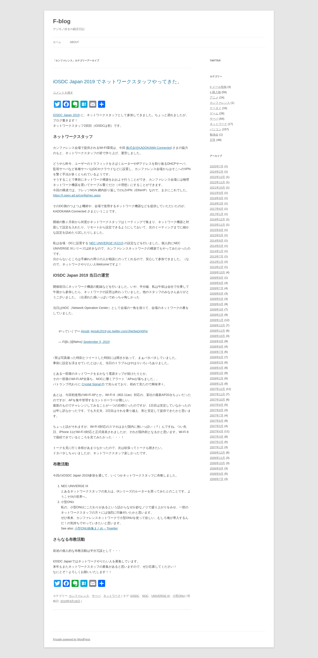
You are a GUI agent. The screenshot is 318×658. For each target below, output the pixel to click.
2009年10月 (217, 272)
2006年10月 (217, 463)
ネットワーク (112, 595)
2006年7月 (216, 479)
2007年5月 (216, 426)
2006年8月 (216, 473)
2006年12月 (217, 452)
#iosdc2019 (98, 331)
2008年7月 (216, 352)
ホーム (57, 42)
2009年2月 (216, 314)
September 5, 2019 (96, 342)
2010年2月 (216, 267)
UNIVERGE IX (160, 595)
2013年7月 (216, 256)
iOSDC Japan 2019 (66, 115)
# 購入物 (215, 92)
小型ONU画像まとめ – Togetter (96, 528)
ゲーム (214, 113)
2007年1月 (216, 447)
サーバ (96, 595)
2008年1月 (216, 383)
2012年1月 (216, 261)
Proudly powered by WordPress (71, 639)
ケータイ (215, 108)
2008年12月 (217, 325)
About (74, 42)
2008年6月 (216, 357)
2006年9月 (216, 468)
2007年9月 (216, 405)
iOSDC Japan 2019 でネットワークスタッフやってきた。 (117, 81)
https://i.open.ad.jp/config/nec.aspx (77, 195)
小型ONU (179, 595)
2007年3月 (216, 436)
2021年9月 (216, 193)
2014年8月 (216, 240)
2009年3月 (216, 309)
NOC (145, 595)
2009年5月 (216, 299)
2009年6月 (216, 293)
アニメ (214, 97)
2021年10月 (217, 187)
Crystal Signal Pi (93, 384)
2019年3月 (216, 203)
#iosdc (85, 331)
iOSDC (134, 595)
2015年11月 (217, 224)
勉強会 (214, 134)
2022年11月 (217, 182)
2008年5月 (216, 362)
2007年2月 (216, 442)
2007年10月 (217, 399)
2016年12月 (217, 219)
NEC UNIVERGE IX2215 (106, 243)
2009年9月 (216, 277)
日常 (213, 140)
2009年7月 (216, 288)
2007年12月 (217, 389)
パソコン (215, 129)
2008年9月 (216, 341)
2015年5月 (216, 235)
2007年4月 (216, 431)
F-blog (61, 21)
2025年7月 (216, 166)
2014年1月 (216, 251)
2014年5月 (216, 246)
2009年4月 (216, 304)
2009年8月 (216, 283)
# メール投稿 (218, 87)
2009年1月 (216, 320)
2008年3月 (216, 373)
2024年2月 (216, 171)
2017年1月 (216, 214)
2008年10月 (217, 336)
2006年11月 (217, 457)
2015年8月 (216, 230)
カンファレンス (79, 595)
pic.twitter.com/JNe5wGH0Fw (127, 331)
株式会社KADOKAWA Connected (149, 147)
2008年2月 (216, 378)
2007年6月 (216, 420)
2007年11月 (217, 394)
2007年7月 (216, 415)
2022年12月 (217, 177)
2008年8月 (216, 346)
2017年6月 (216, 208)
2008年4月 (216, 367)
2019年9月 (216, 198)
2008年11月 (217, 330)
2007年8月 (216, 410)
